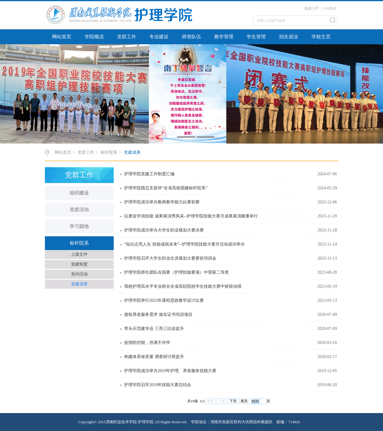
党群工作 (126, 36)
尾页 (244, 401)
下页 (233, 401)
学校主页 (321, 36)
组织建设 (79, 192)
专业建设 (158, 36)
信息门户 (311, 8)
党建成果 (132, 152)
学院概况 (94, 36)
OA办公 (330, 8)
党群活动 (79, 209)
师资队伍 (191, 36)
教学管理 (223, 36)
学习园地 (79, 226)
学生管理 (256, 36)
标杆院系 (109, 152)
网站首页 (61, 36)
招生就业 (288, 36)
